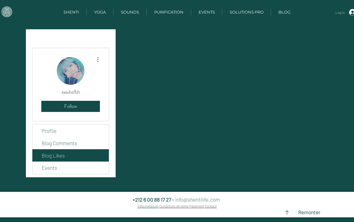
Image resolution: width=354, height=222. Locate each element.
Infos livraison (148, 206)
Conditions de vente (174, 206)
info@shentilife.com (197, 199)
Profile (49, 131)
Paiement (196, 206)
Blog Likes (53, 155)
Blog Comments (59, 143)
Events (49, 168)
